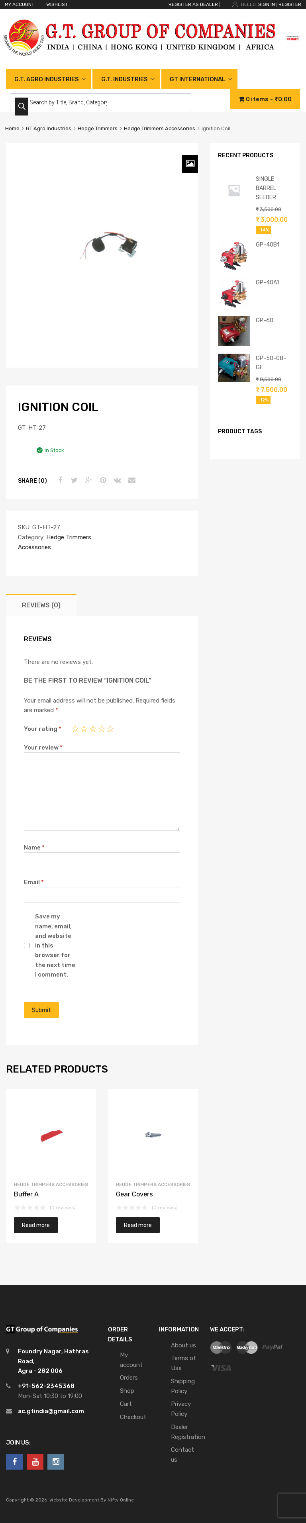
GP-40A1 (267, 282)
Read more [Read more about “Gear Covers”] (138, 1225)
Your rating (42, 728)
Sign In (266, 4)
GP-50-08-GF (271, 362)
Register (290, 4)
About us (183, 1345)
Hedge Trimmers (98, 128)
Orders (129, 1377)
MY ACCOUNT (19, 4)
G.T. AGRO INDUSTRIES (46, 79)
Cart (126, 1404)
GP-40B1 (267, 244)
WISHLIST (57, 4)
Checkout (133, 1417)
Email (34, 882)
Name (34, 847)
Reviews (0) (41, 605)
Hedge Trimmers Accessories (159, 128)
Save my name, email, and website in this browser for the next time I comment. (55, 945)
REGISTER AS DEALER (193, 4)
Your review (43, 747)
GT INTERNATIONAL (198, 79)
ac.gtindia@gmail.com (51, 1411)
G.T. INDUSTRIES (124, 79)
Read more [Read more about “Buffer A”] (36, 1225)
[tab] (41, 605)
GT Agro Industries (48, 128)
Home (12, 128)
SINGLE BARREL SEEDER (266, 188)
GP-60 (264, 320)
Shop (127, 1390)
